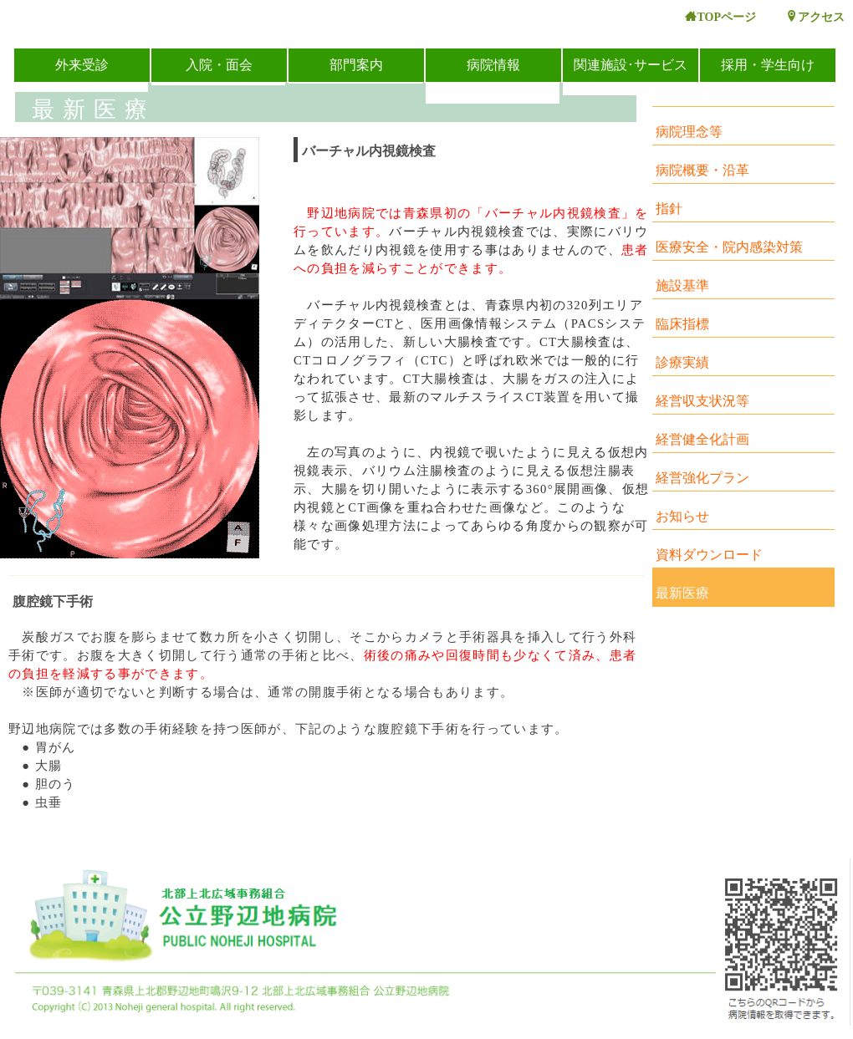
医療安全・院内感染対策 (729, 247)
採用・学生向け (768, 65)
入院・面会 (219, 65)
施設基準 (682, 285)
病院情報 (493, 65)
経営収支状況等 (702, 401)
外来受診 (82, 65)
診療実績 (682, 362)
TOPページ (720, 17)
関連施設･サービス (630, 65)
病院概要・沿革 (702, 170)
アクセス (815, 17)
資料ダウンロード (709, 555)
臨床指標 (682, 324)
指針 (669, 208)
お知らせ (682, 516)
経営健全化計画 (702, 439)
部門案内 (356, 65)
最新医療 (682, 593)
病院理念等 (689, 132)
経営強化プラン (702, 478)
